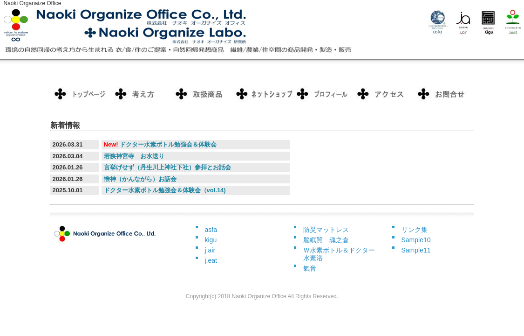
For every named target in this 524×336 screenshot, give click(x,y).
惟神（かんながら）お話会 (140, 178)
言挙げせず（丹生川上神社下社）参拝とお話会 (167, 167)
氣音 (309, 268)
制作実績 (262, 94)
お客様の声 (323, 94)
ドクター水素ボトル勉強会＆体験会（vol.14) (165, 190)
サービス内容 (201, 94)
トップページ (80, 94)
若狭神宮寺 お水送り (134, 156)
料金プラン (141, 94)
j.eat (211, 260)
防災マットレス (326, 229)
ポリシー (383, 94)
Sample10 (416, 240)
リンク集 (415, 229)
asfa (211, 229)
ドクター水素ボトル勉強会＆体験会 (167, 144)
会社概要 (444, 94)
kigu (211, 240)
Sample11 (416, 250)
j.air (210, 250)
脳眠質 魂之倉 (326, 240)
